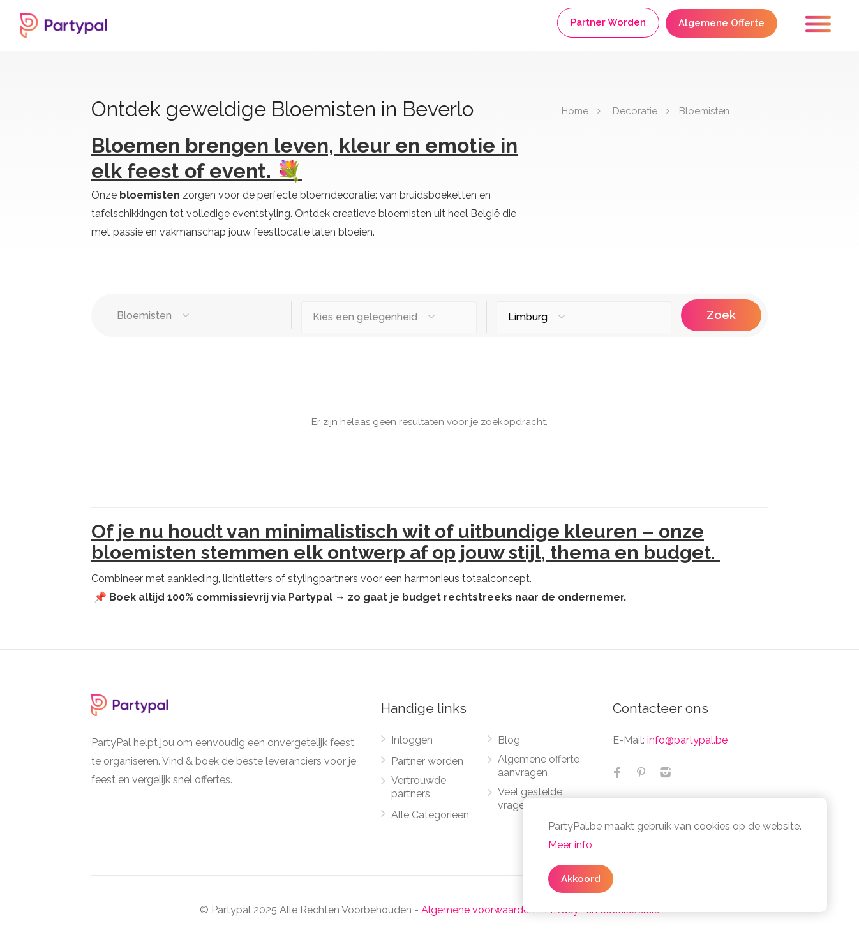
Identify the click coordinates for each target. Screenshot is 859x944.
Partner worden (427, 761)
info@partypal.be (687, 740)
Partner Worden (608, 22)
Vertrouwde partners (418, 787)
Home (575, 111)
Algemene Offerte (721, 23)
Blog (509, 740)
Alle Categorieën (430, 815)
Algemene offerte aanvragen (538, 766)
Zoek (721, 315)
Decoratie (635, 111)
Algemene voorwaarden (478, 910)
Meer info (570, 845)
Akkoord (581, 879)
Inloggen (412, 740)
